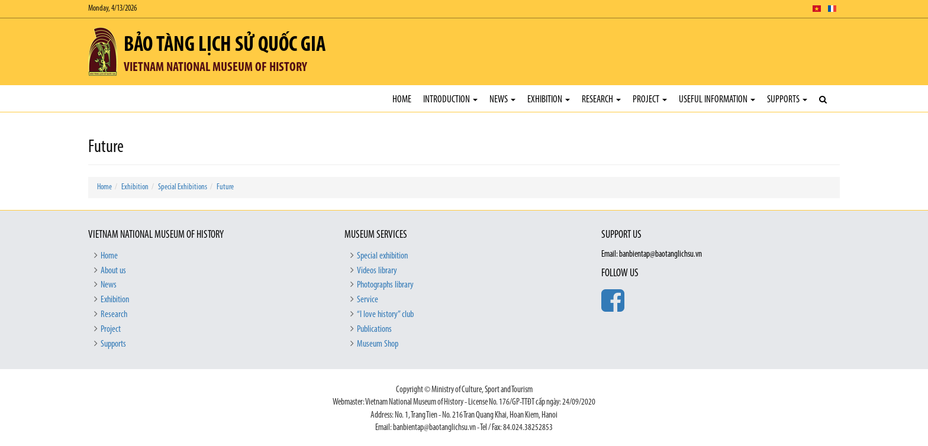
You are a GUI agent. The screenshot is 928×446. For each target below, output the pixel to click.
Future (225, 187)
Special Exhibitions (182, 187)
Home (401, 100)
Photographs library (385, 285)
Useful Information (717, 100)
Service (367, 300)
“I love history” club (385, 314)
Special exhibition (382, 256)
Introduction (450, 100)
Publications (374, 329)
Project (650, 100)
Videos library (377, 271)
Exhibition (548, 100)
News (502, 100)
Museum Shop (377, 344)
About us (113, 271)
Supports (787, 100)
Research (601, 100)
